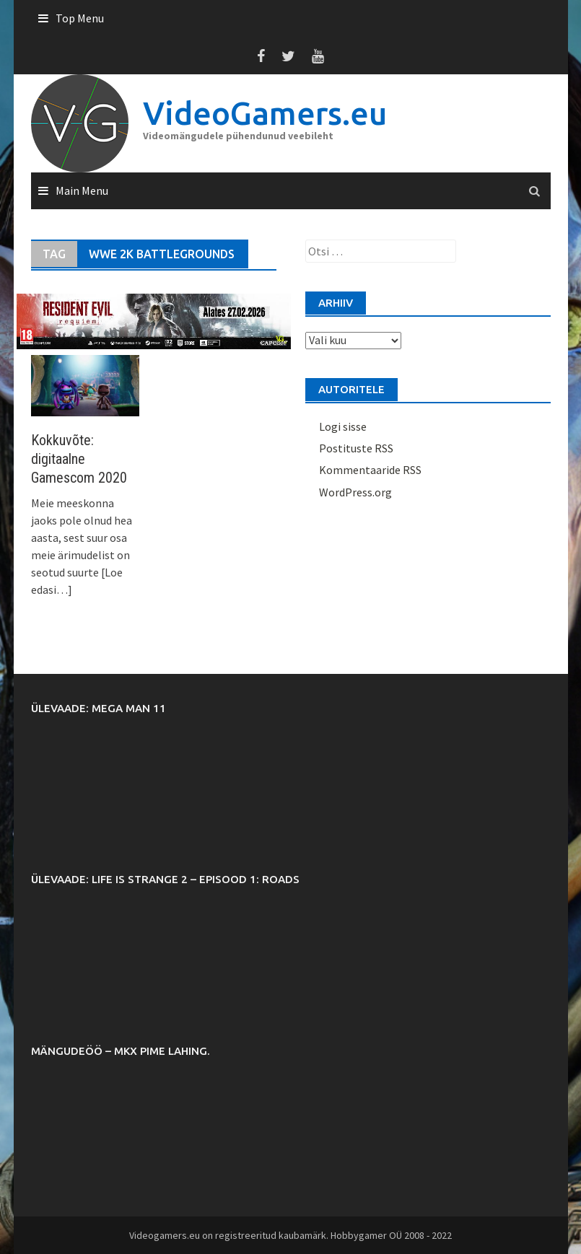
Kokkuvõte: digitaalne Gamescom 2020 (79, 458)
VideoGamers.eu (265, 113)
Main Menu (82, 190)
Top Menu (80, 18)
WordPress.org (355, 492)
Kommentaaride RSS (370, 469)
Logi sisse (343, 426)
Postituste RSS (356, 448)
